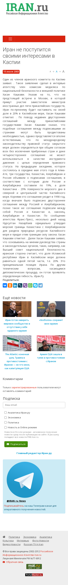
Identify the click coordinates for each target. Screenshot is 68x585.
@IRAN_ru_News (16, 500)
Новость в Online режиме (20, 427)
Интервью (23, 540)
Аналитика (46, 537)
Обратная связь (13, 562)
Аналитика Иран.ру (17, 412)
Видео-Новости (11, 544)
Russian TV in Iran (33, 544)
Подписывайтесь (14, 505)
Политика (11, 422)
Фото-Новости (40, 540)
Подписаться (16, 444)
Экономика (12, 417)
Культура (8, 540)
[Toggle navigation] (10, 39)
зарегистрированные (24, 387)
